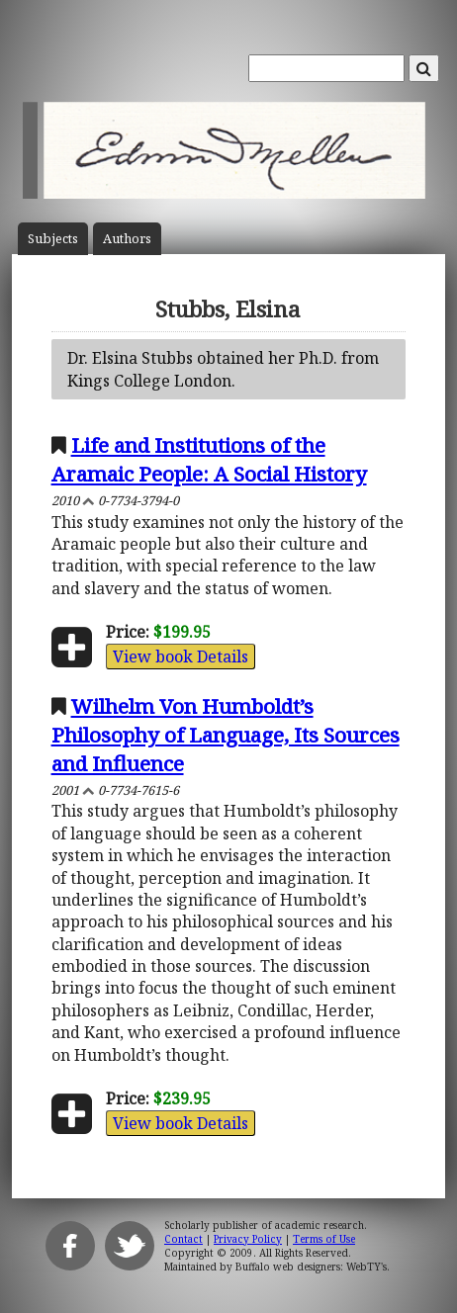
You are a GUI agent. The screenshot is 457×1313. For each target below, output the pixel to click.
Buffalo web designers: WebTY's (311, 1266)
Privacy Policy (248, 1239)
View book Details (180, 656)
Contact (183, 1239)
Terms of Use (324, 1239)
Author (127, 238)
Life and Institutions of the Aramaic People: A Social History (209, 459)
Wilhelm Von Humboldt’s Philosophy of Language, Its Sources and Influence (225, 734)
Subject (53, 238)
